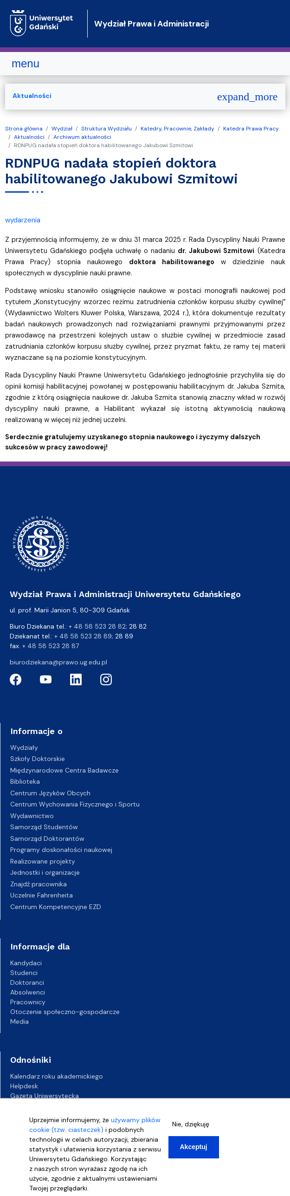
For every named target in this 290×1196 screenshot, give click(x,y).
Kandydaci (26, 963)
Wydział (62, 128)
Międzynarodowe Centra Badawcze (64, 770)
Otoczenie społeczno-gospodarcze (65, 1012)
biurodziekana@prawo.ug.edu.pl (58, 662)
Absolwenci (27, 992)
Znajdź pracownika (38, 884)
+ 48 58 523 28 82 (97, 626)
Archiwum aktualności (82, 137)
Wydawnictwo (32, 816)
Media (19, 1021)
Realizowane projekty (42, 861)
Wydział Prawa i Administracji (151, 24)
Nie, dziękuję (190, 1124)
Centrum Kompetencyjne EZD (55, 907)
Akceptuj (193, 1146)
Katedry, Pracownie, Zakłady (177, 128)
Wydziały (24, 747)
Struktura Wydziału (106, 128)
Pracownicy (27, 1002)
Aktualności (29, 137)
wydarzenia (22, 220)
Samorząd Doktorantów (47, 838)
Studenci (24, 972)
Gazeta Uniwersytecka (44, 1096)
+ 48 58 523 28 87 (50, 646)
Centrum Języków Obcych (50, 793)
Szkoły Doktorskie (37, 758)
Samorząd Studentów (44, 827)
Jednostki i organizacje (45, 872)
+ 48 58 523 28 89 (83, 636)
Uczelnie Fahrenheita (41, 895)
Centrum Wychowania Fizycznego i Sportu (75, 804)
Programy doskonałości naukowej (61, 849)
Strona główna (24, 128)
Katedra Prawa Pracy (251, 128)
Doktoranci (27, 982)
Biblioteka (25, 781)
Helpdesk (24, 1086)
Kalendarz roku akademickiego (56, 1076)
